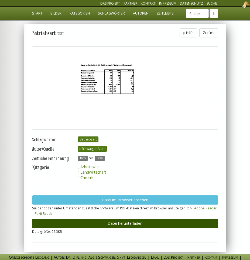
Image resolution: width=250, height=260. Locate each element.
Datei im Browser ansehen (125, 199)
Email (155, 257)
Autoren (141, 13)
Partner (130, 3)
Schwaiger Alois (92, 148)
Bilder (55, 13)
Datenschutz (191, 3)
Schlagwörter (111, 13)
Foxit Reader (44, 213)
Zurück (209, 32)
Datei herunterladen (125, 223)
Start (37, 13)
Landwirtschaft (92, 172)
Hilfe (188, 32)
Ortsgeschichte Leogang (238, 5)
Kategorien (80, 13)
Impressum (167, 3)
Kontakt (148, 3)
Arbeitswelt (89, 166)
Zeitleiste (165, 13)
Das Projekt (110, 3)
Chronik (86, 177)
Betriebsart (88, 139)
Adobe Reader (205, 208)
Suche (212, 3)
